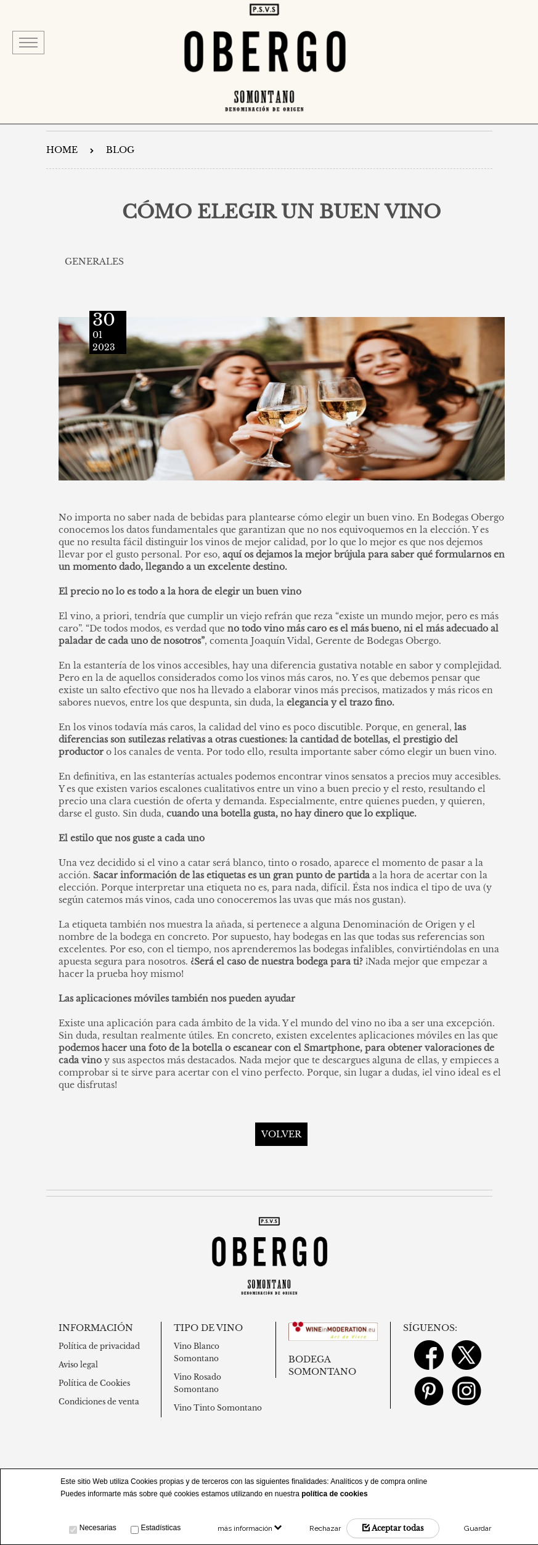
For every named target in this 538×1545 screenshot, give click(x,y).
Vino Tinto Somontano (218, 1407)
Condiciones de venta (99, 1401)
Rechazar (325, 1528)
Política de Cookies (94, 1383)
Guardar (477, 1528)
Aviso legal (78, 1364)
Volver (281, 1134)
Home (62, 149)
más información (250, 1528)
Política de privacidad (99, 1346)
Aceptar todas (392, 1528)
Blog (120, 149)
